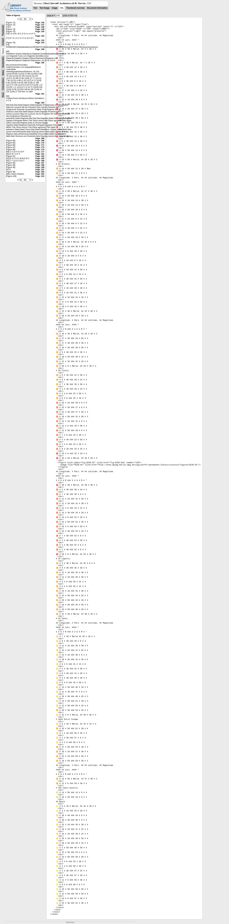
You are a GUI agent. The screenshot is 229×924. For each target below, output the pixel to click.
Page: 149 (39, 29)
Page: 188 (39, 165)
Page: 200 (39, 172)
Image (54, 8)
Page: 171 (39, 145)
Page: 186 (39, 161)
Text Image (44, 8)
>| (76, 15)
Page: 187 (39, 163)
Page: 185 (39, 158)
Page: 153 (39, 40)
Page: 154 (39, 43)
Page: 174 (39, 149)
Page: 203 (39, 174)
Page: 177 (39, 152)
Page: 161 (39, 94)
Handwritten (3, 62)
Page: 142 (39, 22)
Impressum (70, 922)
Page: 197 (39, 169)
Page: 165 (39, 103)
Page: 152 (39, 36)
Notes (3, 72)
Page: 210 (39, 176)
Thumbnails (3, 30)
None (3, 94)
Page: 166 (39, 138)
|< (52, 15)
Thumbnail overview (75, 8)
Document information (97, 8)
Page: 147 (39, 25)
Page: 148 (39, 27)
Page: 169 (39, 140)
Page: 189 (39, 167)
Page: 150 (39, 31)
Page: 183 (39, 156)
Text (35, 8)
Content (3, 41)
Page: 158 (39, 49)
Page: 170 (39, 143)
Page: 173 (39, 147)
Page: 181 (39, 154)
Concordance (3, 84)
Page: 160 (39, 63)
